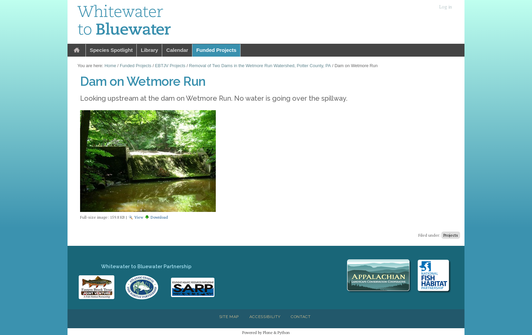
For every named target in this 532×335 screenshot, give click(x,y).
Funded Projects (216, 50)
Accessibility (265, 316)
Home (77, 50)
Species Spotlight (111, 50)
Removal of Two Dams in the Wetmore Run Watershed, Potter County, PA (260, 65)
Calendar (177, 50)
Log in (445, 7)
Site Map (229, 316)
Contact (301, 316)
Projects (450, 235)
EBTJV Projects (170, 65)
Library (149, 50)
